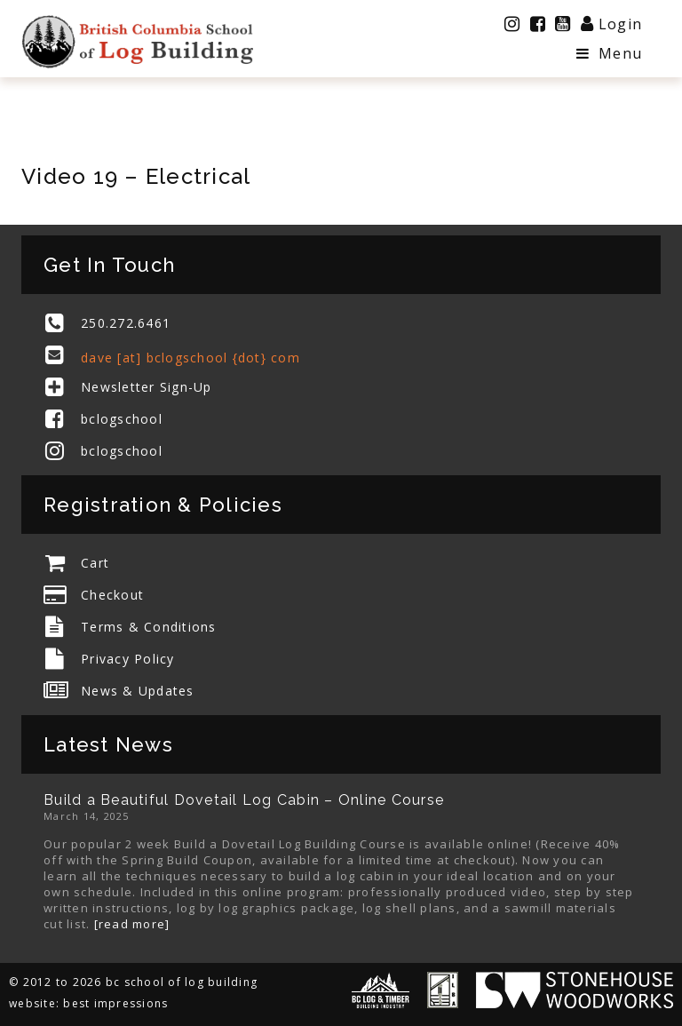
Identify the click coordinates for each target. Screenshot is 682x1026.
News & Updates (137, 690)
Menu (609, 53)
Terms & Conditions (149, 626)
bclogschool (122, 418)
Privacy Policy (128, 658)
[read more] (132, 924)
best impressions (115, 1003)
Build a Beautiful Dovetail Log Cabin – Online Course (244, 799)
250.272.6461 (125, 322)
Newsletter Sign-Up (146, 386)
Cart (95, 562)
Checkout (112, 594)
